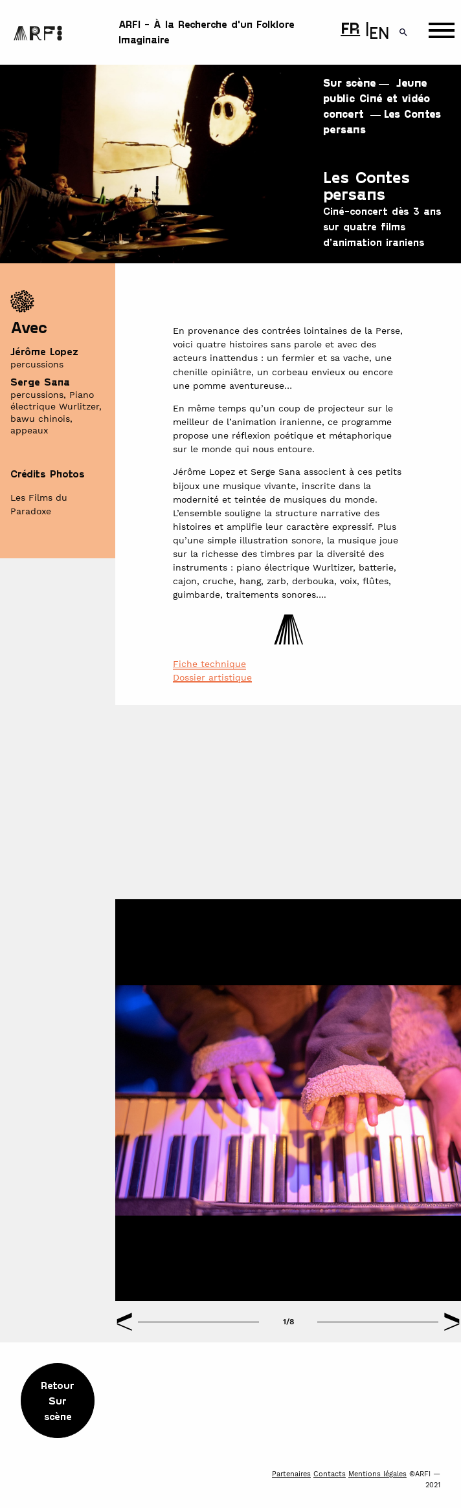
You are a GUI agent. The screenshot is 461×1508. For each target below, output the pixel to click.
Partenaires (291, 1474)
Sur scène (349, 82)
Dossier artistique (212, 677)
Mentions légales (377, 1474)
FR (350, 27)
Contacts (329, 1474)
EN (379, 32)
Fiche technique (209, 664)
